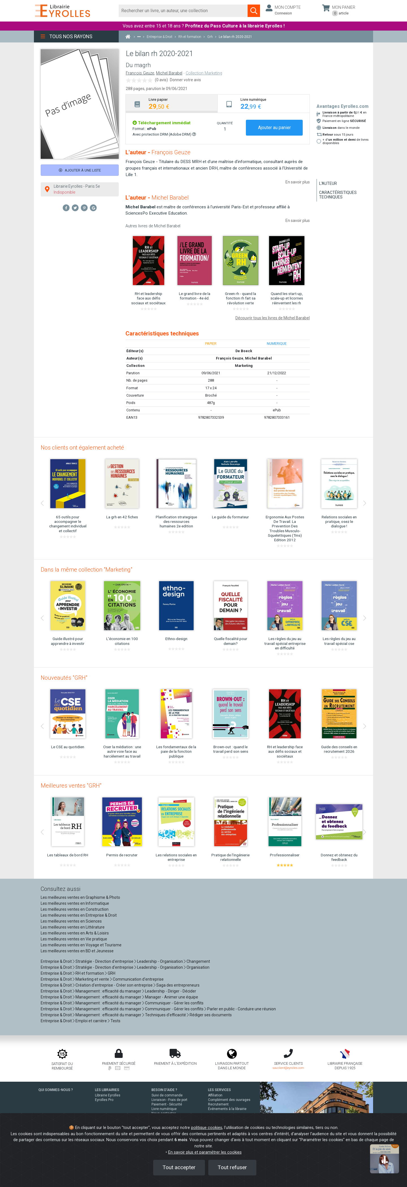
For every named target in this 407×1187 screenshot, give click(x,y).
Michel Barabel (169, 73)
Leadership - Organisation (160, 961)
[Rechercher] (183, 11)
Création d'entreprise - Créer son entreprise (114, 985)
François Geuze (140, 73)
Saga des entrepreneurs (178, 985)
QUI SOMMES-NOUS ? (55, 1090)
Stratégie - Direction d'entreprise (104, 961)
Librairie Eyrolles (107, 1095)
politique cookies (206, 1127)
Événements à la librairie (227, 1109)
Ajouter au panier (274, 127)
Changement (198, 961)
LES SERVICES (219, 1090)
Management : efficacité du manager (108, 991)
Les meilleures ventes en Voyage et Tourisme (81, 945)
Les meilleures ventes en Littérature (73, 927)
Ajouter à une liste (80, 170)
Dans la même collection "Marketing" (86, 569)
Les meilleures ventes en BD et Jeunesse (77, 951)
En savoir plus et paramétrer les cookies (205, 1152)
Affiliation (215, 1095)
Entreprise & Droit (56, 961)
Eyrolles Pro (104, 1100)
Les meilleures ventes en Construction (75, 909)
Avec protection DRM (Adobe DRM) (164, 134)
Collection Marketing (204, 73)
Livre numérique (164, 1109)
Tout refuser (232, 1167)
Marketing (244, 365)
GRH (111, 973)
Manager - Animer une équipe (171, 997)
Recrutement (218, 1104)
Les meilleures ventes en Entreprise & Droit (79, 915)
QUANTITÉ (225, 123)
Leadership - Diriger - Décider (170, 991)
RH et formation (89, 973)
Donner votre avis (185, 80)
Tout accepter (179, 1167)
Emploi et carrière (91, 1021)
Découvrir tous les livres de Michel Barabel (272, 318)
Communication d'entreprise (138, 979)
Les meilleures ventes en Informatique (75, 903)
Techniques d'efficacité (165, 1015)
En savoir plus (297, 182)
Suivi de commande (167, 1095)
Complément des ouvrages (229, 1100)
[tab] (172, 103)
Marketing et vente (92, 979)
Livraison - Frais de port (169, 1100)
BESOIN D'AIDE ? (164, 1090)
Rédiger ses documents (211, 1015)
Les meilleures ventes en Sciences (71, 921)
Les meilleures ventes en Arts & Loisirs (75, 933)
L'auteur (328, 183)
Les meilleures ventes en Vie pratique (74, 939)
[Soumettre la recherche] (254, 11)
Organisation (198, 967)
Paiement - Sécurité (166, 1104)
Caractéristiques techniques (338, 194)
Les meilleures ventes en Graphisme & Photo (80, 897)
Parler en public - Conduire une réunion (241, 1009)
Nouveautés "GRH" (64, 677)
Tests (115, 1021)
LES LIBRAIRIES (107, 1090)
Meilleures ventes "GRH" (71, 785)
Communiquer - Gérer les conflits (174, 1003)
